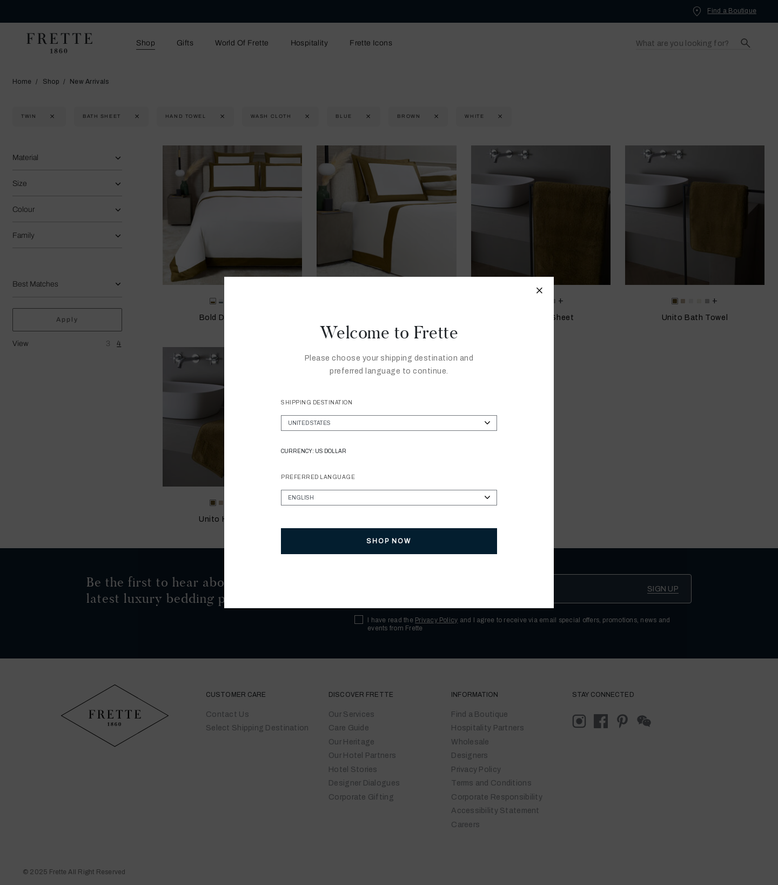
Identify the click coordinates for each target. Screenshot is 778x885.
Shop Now (388, 541)
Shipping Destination (316, 402)
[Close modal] (539, 292)
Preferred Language (318, 477)
